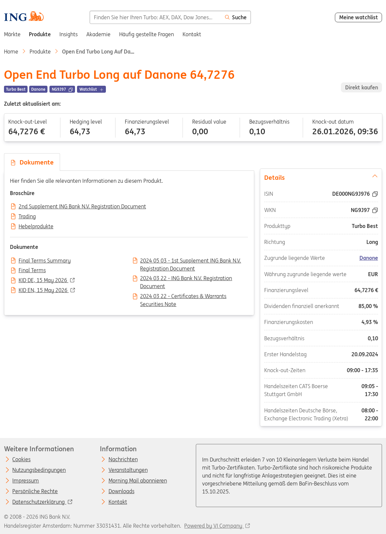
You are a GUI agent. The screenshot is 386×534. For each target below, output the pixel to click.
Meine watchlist (358, 17)
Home (11, 51)
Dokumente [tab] (32, 162)
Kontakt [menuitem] (192, 34)
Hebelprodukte (36, 227)
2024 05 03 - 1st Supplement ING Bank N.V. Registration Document (190, 261)
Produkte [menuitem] (40, 34)
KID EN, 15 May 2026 (44, 290)
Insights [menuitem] (68, 34)
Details (321, 177)
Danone (368, 258)
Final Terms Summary (45, 261)
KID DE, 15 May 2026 (43, 280)
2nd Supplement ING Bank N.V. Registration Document (82, 207)
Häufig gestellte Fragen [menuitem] (146, 34)
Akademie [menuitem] (98, 34)
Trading (27, 217)
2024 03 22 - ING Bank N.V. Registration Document (186, 278)
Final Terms (32, 270)
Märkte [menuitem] (12, 34)
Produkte (40, 51)
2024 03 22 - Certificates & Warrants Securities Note (183, 296)
